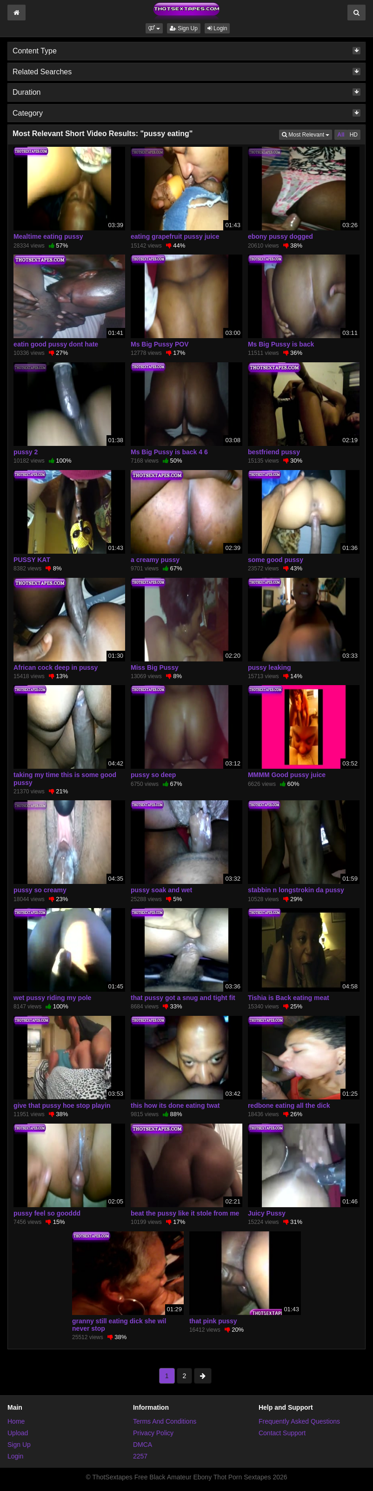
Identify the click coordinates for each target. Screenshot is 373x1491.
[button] (154, 28)
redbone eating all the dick (289, 1105)
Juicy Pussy (267, 1213)
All (340, 134)
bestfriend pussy (274, 452)
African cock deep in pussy (55, 667)
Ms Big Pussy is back (281, 344)
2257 (140, 1456)
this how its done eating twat (175, 1105)
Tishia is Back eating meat (288, 997)
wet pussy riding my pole (52, 997)
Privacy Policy (153, 1433)
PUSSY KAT (31, 559)
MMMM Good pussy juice (287, 774)
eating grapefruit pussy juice (175, 236)
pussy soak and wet (161, 890)
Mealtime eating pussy (48, 236)
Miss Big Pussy (155, 667)
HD (354, 134)
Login (217, 28)
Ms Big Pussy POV (159, 344)
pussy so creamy (40, 890)
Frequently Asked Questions (299, 1421)
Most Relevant (307, 134)
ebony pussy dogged (280, 236)
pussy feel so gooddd (46, 1213)
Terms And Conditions (164, 1421)
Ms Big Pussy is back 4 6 (169, 452)
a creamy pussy (155, 559)
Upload (17, 1433)
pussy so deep (153, 774)
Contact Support (282, 1433)
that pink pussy (213, 1321)
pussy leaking (269, 667)
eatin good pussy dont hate (55, 344)
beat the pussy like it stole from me (185, 1213)
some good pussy (275, 559)
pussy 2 (25, 452)
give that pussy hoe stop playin (61, 1105)
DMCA (142, 1444)
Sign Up (184, 28)
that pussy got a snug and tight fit (183, 997)
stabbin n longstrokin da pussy (296, 890)
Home (16, 1421)
